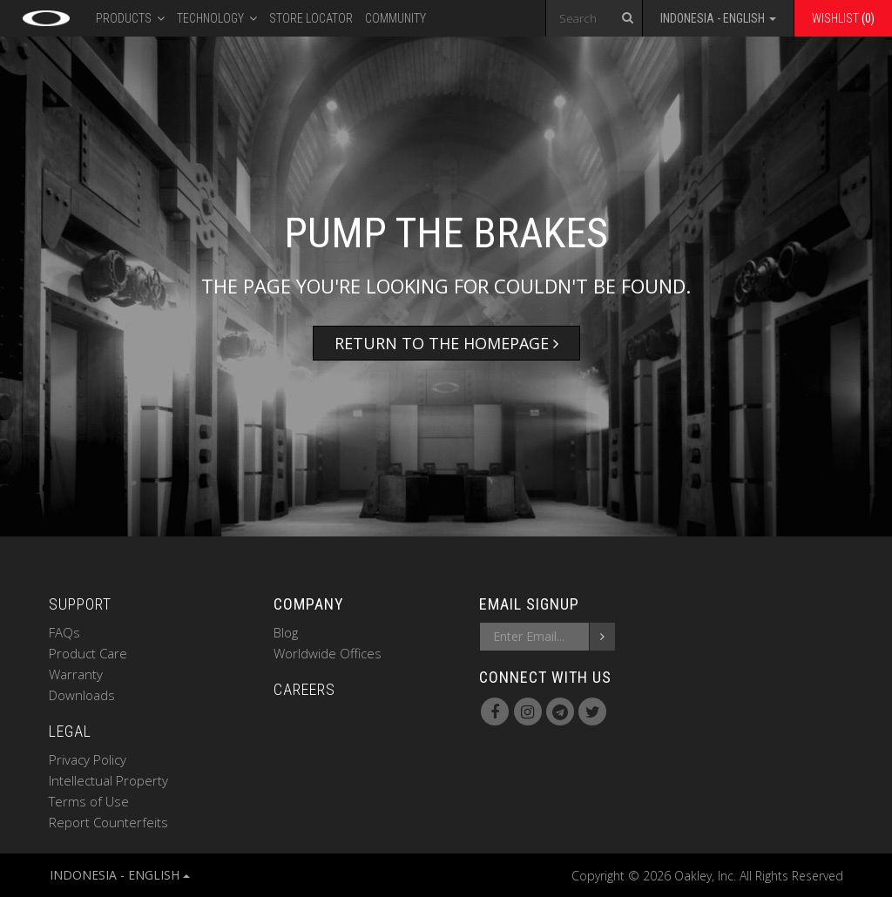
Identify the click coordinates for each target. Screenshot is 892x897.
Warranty (76, 674)
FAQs (64, 632)
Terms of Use (89, 801)
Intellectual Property (108, 780)
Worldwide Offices (328, 653)
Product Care (88, 653)
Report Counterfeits (108, 822)
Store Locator (311, 18)
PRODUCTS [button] (130, 16)
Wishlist (843, 18)
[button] (718, 21)
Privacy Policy (87, 759)
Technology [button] (217, 16)
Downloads (82, 695)
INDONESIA (120, 875)
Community (395, 18)
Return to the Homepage (446, 343)
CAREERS (304, 689)
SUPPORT (80, 604)
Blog (286, 632)
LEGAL (70, 731)
